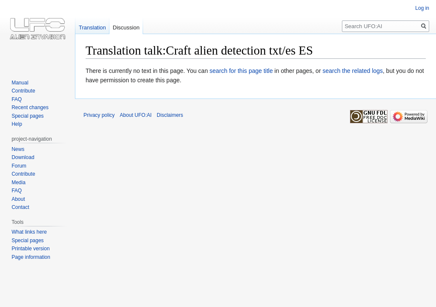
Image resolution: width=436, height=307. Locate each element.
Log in (422, 8)
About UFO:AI (136, 115)
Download (22, 157)
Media (18, 182)
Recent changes (30, 107)
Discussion (126, 27)
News (17, 149)
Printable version (30, 249)
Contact (20, 207)
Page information (30, 257)
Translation (92, 27)
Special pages (27, 116)
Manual (19, 83)
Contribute (23, 91)
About (18, 199)
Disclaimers (170, 115)
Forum (18, 166)
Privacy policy (99, 115)
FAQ (16, 99)
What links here (29, 232)
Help (16, 124)
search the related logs (352, 70)
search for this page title (241, 70)
